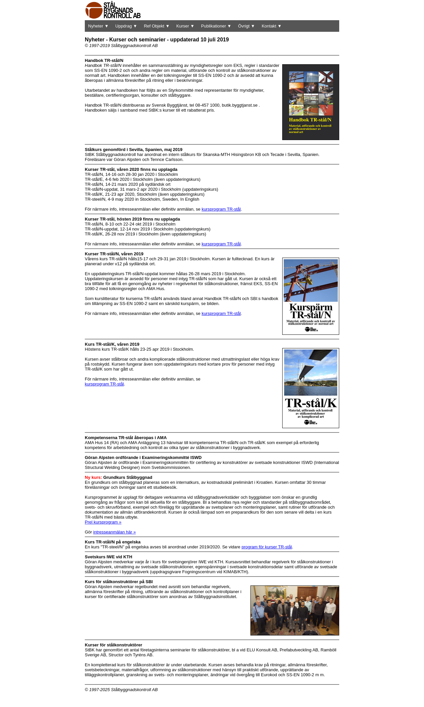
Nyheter (98, 26)
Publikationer (216, 26)
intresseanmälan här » (114, 532)
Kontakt (272, 26)
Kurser (185, 26)
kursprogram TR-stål (221, 209)
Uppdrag (126, 26)
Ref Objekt (157, 26)
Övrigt (246, 26)
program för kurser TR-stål (266, 546)
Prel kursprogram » (103, 522)
